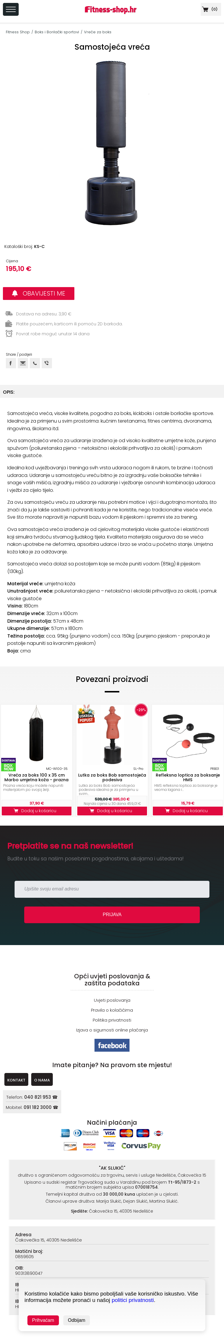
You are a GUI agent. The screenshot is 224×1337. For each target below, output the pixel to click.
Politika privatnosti (112, 1020)
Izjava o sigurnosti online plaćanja (112, 1030)
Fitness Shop (18, 32)
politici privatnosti (133, 1300)
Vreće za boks (97, 32)
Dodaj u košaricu (36, 811)
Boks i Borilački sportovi (57, 32)
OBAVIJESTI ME (38, 293)
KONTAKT (16, 1080)
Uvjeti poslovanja (112, 1000)
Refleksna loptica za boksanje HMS (188, 777)
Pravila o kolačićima (112, 1010)
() (209, 9)
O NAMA (42, 1080)
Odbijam (76, 1320)
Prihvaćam (43, 1320)
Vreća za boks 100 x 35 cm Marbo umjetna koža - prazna (36, 777)
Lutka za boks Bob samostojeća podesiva (112, 777)
